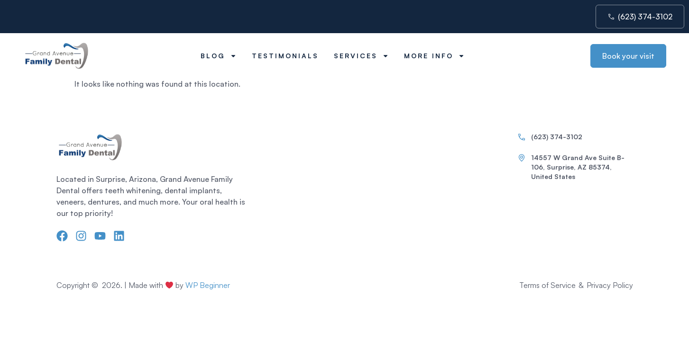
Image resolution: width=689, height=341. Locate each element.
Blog (219, 56)
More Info (434, 56)
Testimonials (285, 56)
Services (361, 56)
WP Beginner (207, 285)
